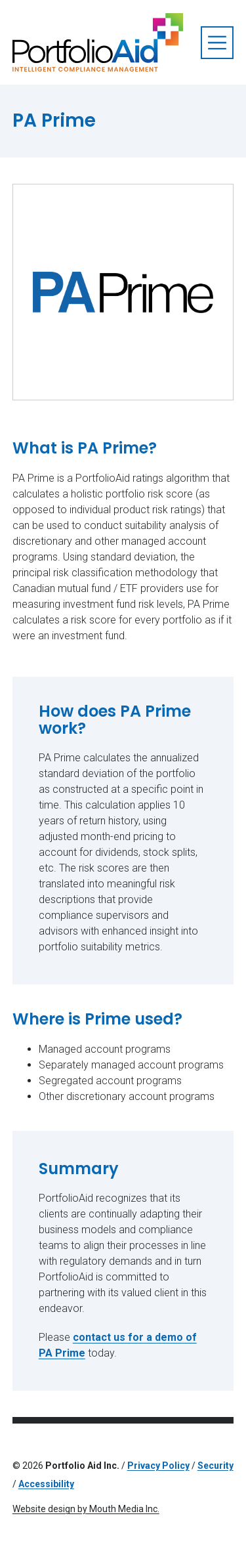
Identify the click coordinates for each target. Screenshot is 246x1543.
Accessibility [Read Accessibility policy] (46, 1484)
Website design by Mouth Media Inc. (85, 1509)
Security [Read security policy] (215, 1465)
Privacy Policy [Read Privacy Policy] (158, 1465)
